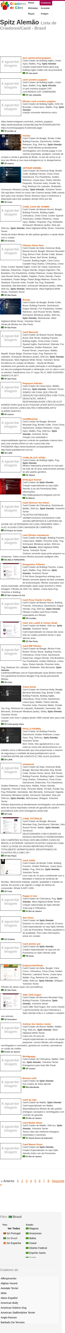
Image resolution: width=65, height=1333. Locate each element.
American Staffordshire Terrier (18, 1312)
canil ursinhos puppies (35, 80)
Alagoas (32, 1228)
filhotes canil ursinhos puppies (39, 101)
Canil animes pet (31, 944)
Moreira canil (29, 1078)
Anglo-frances (9, 1317)
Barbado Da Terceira (12, 1322)
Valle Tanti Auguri (32, 995)
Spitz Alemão (19, 22)
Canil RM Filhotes (32, 646)
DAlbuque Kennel (32, 480)
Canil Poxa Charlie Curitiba (37, 600)
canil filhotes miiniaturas (36, 535)
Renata (26, 300)
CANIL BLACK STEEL (34, 457)
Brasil (15, 1217)
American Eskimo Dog (13, 1307)
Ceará (31, 1243)
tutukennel (28, 764)
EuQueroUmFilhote (33, 965)
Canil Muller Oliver (32, 1123)
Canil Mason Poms (33, 1144)
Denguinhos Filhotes (34, 564)
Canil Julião (29, 860)
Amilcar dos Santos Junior (37, 1024)
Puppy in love (30, 896)
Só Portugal (11, 1233)
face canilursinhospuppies (37, 58)
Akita (3, 1293)
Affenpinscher (8, 1278)
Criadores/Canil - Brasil (23, 28)
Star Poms (28, 918)
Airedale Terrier (9, 1288)
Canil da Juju (30, 1100)
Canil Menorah (30, 332)
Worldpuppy (29, 1056)
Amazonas (33, 1233)
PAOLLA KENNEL (32, 729)
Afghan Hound (9, 1283)
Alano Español (9, 1297)
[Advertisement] (27, 44)
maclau (26, 136)
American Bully (9, 1302)
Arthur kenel (29, 687)
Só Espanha (12, 1243)
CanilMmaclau (30, 419)
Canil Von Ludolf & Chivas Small (40, 623)
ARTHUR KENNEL (32, 168)
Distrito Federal (36, 1247)
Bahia (31, 1238)
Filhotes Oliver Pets (33, 245)
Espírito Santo (36, 1252)
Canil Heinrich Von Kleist (36, 503)
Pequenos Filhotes (33, 383)
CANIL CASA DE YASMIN (36, 207)
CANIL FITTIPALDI (32, 818)
